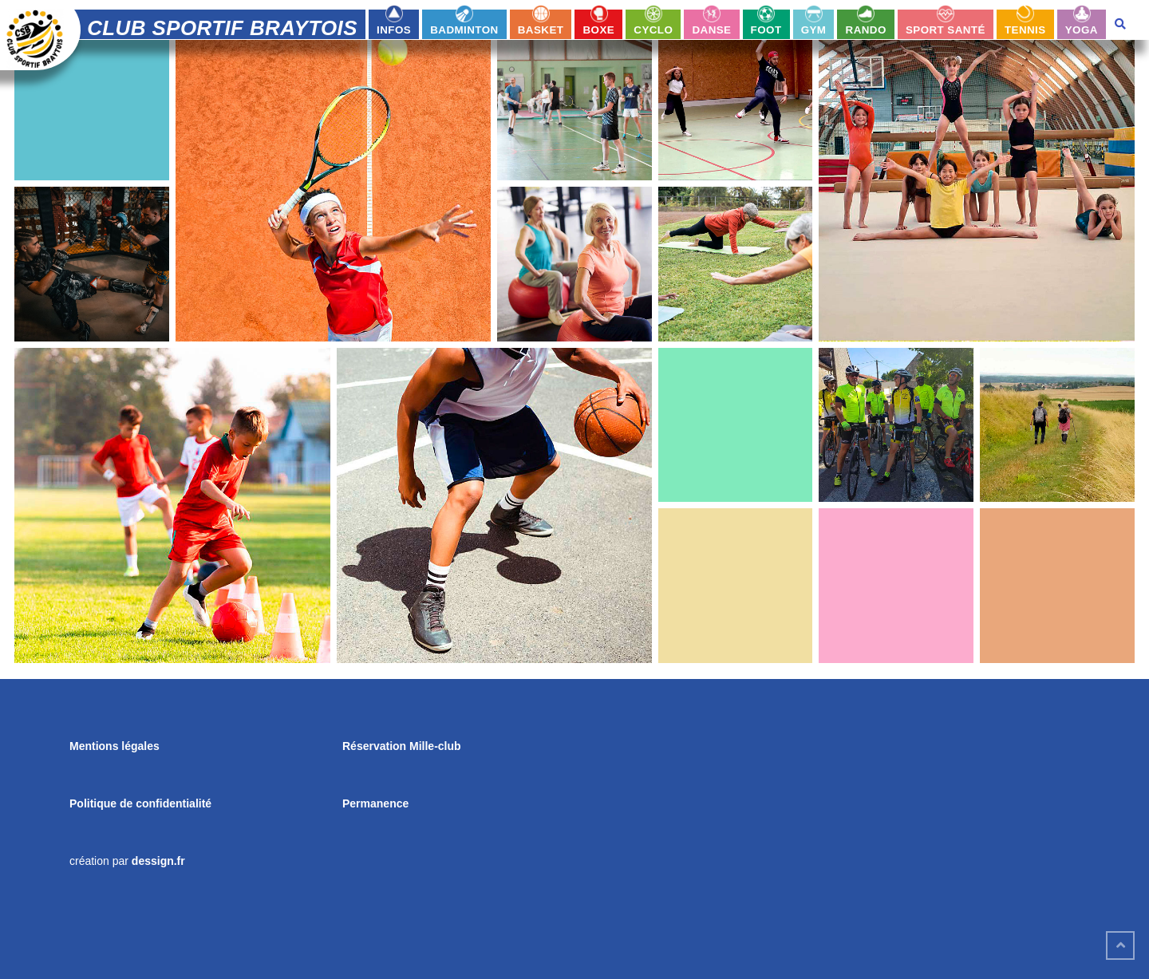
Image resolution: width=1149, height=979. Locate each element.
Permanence (375, 803)
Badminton (464, 30)
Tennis (1025, 30)
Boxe (599, 30)
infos (394, 30)
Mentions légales (114, 746)
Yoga (1081, 30)
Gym (814, 30)
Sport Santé (945, 30)
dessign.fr (158, 861)
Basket (541, 30)
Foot (766, 30)
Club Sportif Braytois (222, 28)
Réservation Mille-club (401, 746)
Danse (711, 30)
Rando (866, 30)
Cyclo (653, 30)
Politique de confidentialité (140, 803)
